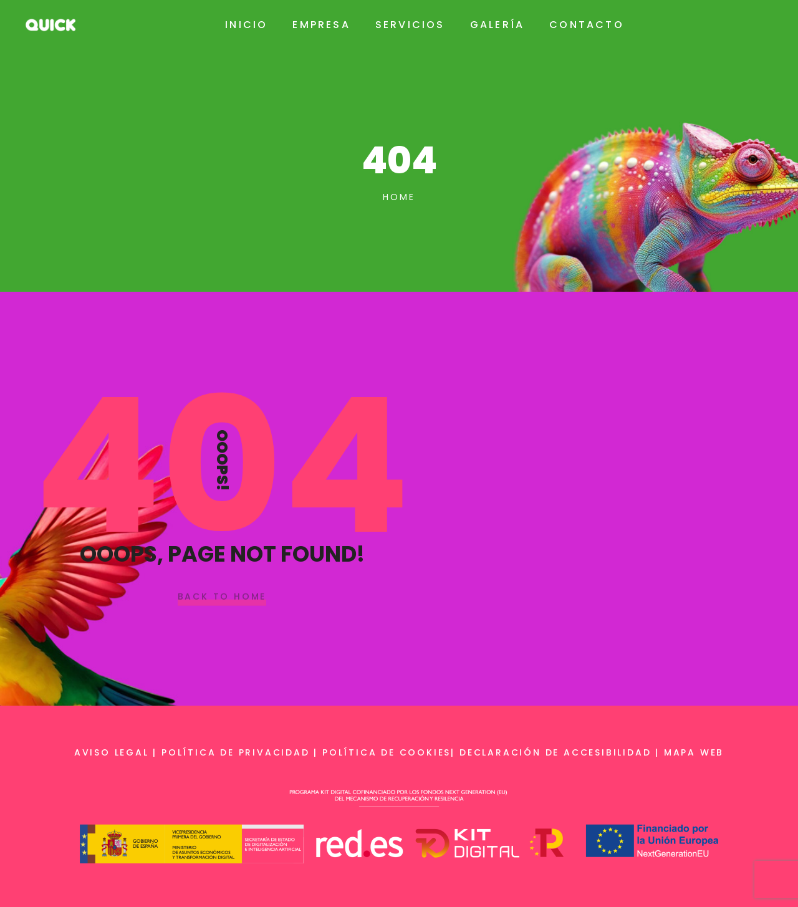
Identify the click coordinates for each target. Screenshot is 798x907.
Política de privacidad (235, 752)
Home (399, 197)
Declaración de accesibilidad (555, 752)
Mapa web (694, 752)
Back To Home (222, 597)
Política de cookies (386, 752)
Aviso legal (111, 752)
